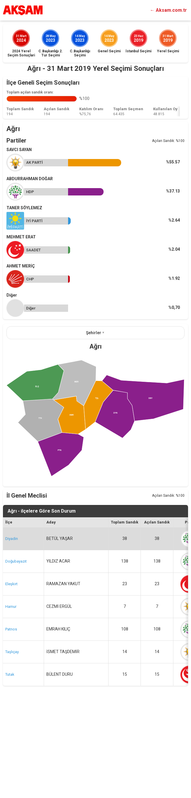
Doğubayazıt (16, 649)
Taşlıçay (12, 740)
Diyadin (11, 627)
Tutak (9, 762)
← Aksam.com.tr (168, 10)
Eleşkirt (11, 672)
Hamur (10, 694)
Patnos (11, 717)
